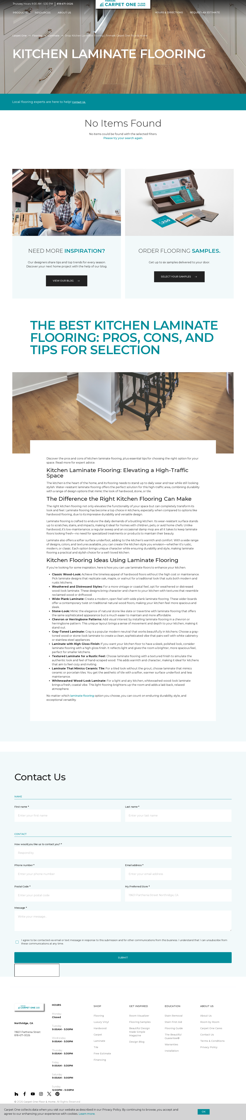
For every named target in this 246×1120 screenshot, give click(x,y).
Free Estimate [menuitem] (102, 1053)
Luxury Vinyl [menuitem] (101, 1022)
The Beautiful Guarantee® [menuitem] (173, 1036)
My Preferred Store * (137, 886)
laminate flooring (82, 695)
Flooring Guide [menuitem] (174, 1028)
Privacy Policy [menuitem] (208, 1047)
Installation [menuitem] (172, 1050)
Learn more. (87, 1113)
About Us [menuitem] (206, 1015)
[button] (226, 15)
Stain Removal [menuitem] (173, 1015)
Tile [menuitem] (96, 1047)
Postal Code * (22, 886)
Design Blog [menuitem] (136, 1041)
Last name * (132, 807)
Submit (123, 957)
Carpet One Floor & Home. (40, 1101)
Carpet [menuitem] (98, 1034)
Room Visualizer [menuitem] (139, 1015)
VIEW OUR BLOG (66, 280)
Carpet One (19, 35)
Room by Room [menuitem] (209, 1022)
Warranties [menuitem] (171, 1044)
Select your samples (179, 276)
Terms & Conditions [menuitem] (212, 1040)
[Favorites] (230, 15)
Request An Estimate (205, 14)
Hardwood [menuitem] (100, 1028)
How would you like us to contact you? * (38, 844)
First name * (21, 807)
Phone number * (24, 865)
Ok (203, 1111)
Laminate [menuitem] (99, 1040)
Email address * (134, 865)
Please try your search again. (123, 138)
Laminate (53, 35)
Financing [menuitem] (100, 1059)
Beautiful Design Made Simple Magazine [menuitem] (139, 1032)
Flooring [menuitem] (99, 1015)
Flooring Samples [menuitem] (140, 1022)
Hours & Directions (169, 14)
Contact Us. (79, 102)
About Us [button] (64, 14)
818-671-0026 (65, 6)
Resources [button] (43, 14)
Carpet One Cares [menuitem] (211, 1028)
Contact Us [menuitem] (207, 1034)
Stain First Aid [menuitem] (173, 1022)
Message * (20, 908)
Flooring (37, 35)
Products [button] (20, 14)
